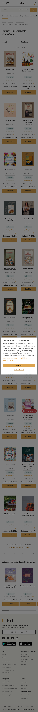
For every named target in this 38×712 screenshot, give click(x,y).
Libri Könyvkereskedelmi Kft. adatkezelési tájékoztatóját (15, 358)
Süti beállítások (19, 370)
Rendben (19, 365)
